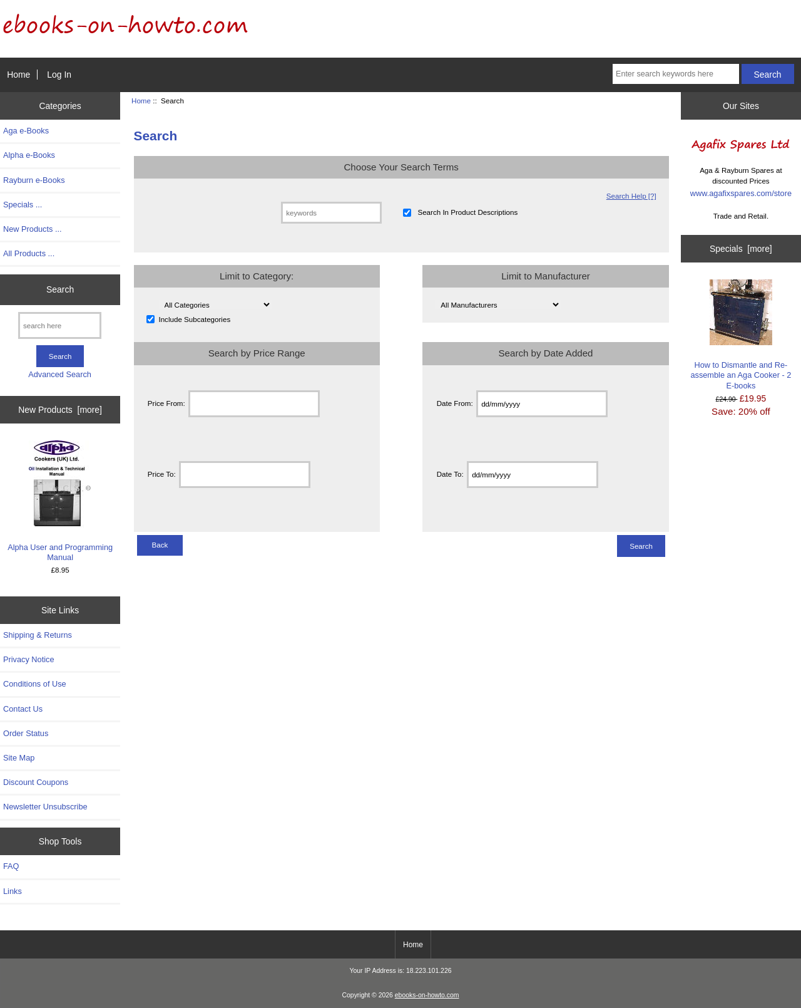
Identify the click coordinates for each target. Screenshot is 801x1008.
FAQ (11, 866)
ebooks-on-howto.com (427, 995)
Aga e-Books (26, 130)
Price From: (166, 404)
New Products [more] (60, 410)
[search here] (59, 325)
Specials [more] (741, 249)
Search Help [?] (631, 196)
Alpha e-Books (29, 155)
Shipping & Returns (37, 635)
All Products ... (28, 253)
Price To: (162, 474)
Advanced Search (59, 374)
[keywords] (331, 213)
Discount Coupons (35, 782)
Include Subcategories (194, 319)
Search (60, 289)
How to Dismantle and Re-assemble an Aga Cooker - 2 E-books (740, 334)
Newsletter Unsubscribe (45, 806)
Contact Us (23, 709)
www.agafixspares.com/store (741, 193)
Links (12, 891)
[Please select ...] (215, 304)
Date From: (455, 404)
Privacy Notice (28, 659)
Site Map (18, 757)
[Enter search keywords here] (676, 74)
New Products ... (32, 229)
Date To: (450, 474)
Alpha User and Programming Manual (60, 501)
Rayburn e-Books (34, 180)
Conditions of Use (34, 683)
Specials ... (22, 204)
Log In (59, 75)
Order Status (25, 733)
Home (18, 75)
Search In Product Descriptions (467, 213)
